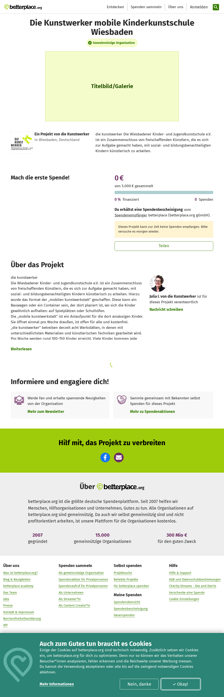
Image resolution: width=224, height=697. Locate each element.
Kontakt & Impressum (18, 612)
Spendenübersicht (127, 602)
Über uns (175, 7)
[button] (105, 457)
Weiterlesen (21, 349)
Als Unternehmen (71, 592)
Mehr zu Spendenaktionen (152, 411)
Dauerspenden (124, 615)
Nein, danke (139, 684)
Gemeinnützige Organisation (114, 43)
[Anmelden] (198, 7)
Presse (8, 605)
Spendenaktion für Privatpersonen (83, 579)
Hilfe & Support (180, 573)
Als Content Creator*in (74, 605)
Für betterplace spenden (131, 586)
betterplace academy (18, 586)
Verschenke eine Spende (187, 592)
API (5, 625)
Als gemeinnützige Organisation (81, 573)
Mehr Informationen (57, 684)
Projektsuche (123, 573)
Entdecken (115, 7)
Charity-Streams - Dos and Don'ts (192, 586)
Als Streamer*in (70, 599)
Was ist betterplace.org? (20, 573)
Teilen (164, 246)
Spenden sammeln (146, 7)
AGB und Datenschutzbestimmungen (195, 579)
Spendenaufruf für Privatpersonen (83, 586)
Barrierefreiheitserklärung (22, 618)
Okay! (180, 684)
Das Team (10, 592)
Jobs (6, 599)
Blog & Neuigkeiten (17, 579)
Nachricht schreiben (166, 309)
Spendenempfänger (131, 215)
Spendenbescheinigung (131, 608)
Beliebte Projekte (126, 579)
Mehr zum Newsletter (46, 411)
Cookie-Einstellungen (184, 599)
